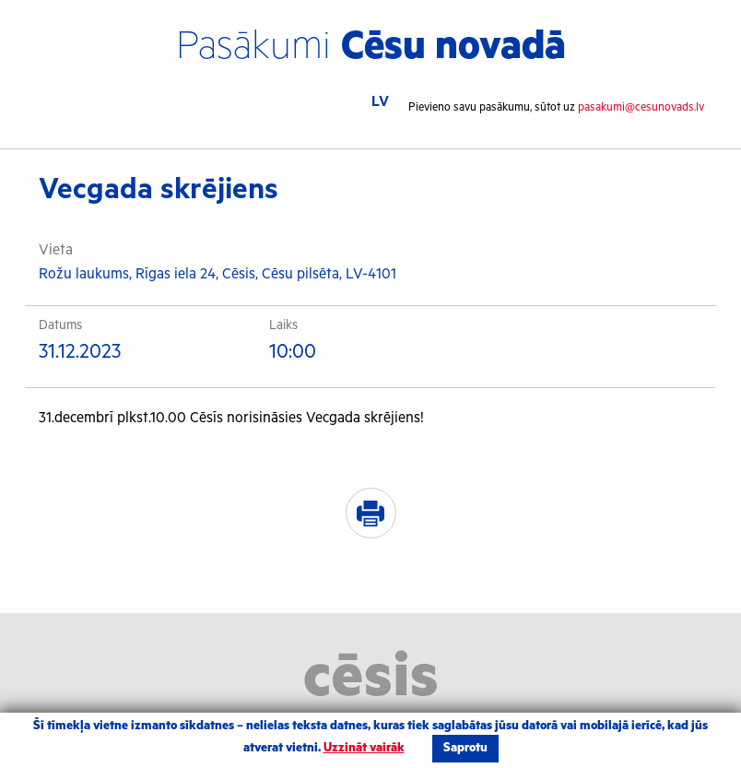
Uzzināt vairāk (364, 748)
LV (380, 102)
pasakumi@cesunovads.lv (641, 107)
